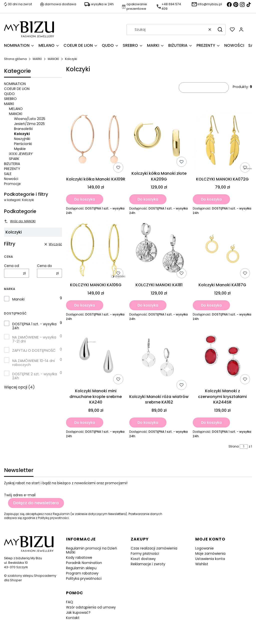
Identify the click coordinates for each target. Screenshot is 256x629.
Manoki (18, 299)
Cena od (11, 266)
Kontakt (73, 617)
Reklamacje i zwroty (148, 564)
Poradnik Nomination (84, 562)
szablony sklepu (20, 576)
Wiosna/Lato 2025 (29, 118)
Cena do (44, 266)
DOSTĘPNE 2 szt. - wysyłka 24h (34, 376)
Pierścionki (23, 143)
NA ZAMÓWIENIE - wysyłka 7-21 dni (34, 339)
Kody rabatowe (79, 557)
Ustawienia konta (210, 558)
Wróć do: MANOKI (20, 221)
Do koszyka (84, 199)
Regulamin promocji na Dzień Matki (91, 550)
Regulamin (61, 514)
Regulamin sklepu (81, 568)
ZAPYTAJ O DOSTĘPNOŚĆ (34, 350)
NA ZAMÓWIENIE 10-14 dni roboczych (33, 363)
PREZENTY (12, 168)
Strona (233, 446)
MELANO (16, 108)
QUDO (9, 93)
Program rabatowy (82, 573)
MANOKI (53, 59)
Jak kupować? (78, 612)
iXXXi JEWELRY (21, 153)
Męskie (20, 148)
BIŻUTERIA (12, 163)
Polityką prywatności (53, 518)
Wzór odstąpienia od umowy (91, 607)
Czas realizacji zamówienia (154, 548)
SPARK (14, 158)
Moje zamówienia (210, 553)
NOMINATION (15, 83)
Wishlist (201, 564)
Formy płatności (145, 553)
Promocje (12, 183)
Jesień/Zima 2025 (29, 123)
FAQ (69, 602)
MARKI (37, 59)
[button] (220, 29)
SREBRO (10, 98)
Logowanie (204, 548)
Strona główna (15, 59)
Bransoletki (23, 128)
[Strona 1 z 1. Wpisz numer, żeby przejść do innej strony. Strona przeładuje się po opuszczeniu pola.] (244, 446)
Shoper (16, 580)
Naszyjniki (22, 138)
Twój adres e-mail (20, 495)
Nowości (11, 178)
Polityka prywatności (84, 578)
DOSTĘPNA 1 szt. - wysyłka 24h (34, 326)
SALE (8, 173)
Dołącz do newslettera (36, 503)
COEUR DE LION (17, 88)
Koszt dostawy (143, 558)
